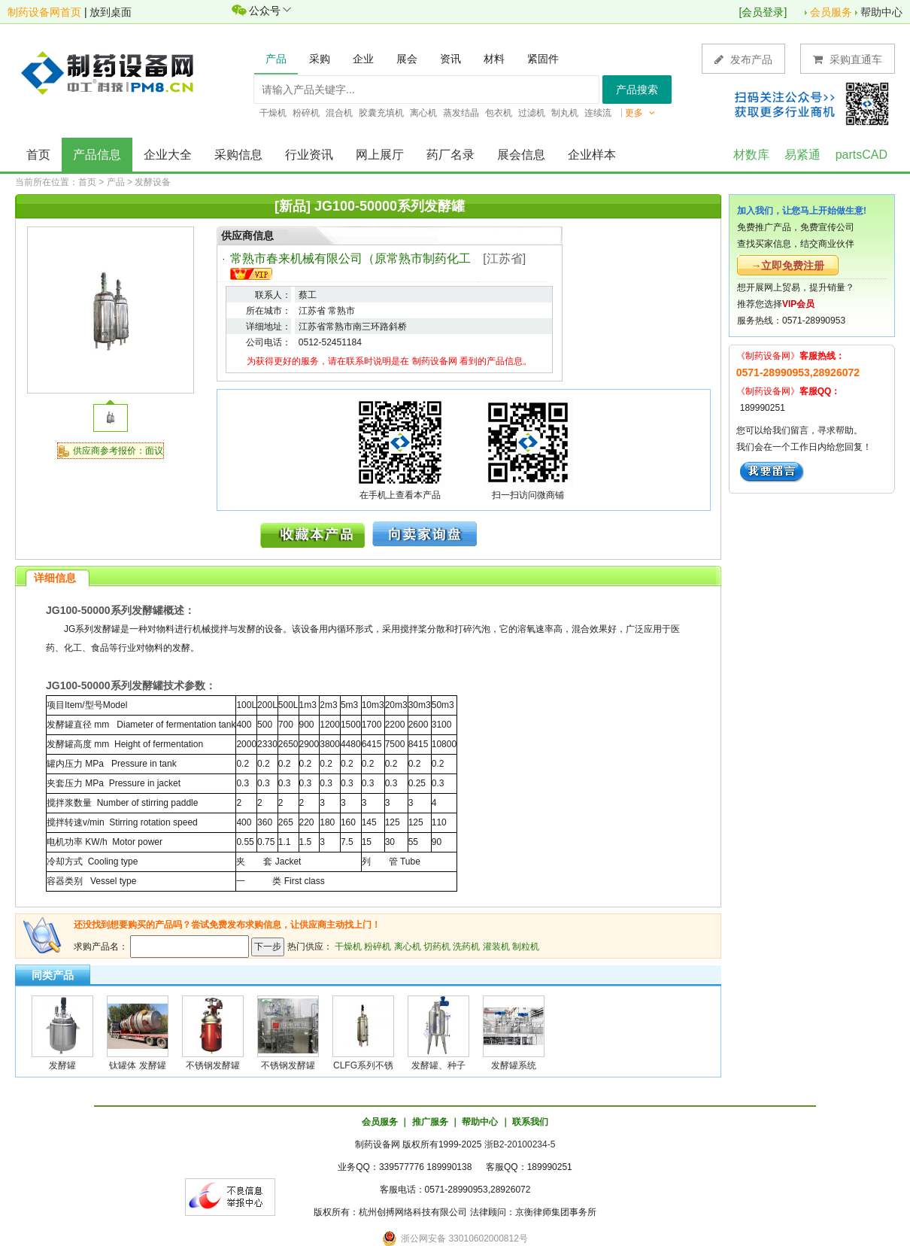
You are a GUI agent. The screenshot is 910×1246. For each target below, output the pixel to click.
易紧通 (802, 154)
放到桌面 (110, 12)
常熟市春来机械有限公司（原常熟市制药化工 (350, 258)
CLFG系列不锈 (363, 1065)
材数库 (751, 154)
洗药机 (466, 946)
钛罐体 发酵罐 (137, 1065)
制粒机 (525, 946)
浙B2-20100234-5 (520, 1144)
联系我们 (530, 1122)
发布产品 (743, 59)
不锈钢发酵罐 (213, 1065)
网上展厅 (380, 154)
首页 (38, 154)
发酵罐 (62, 1065)
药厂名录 (450, 154)
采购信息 (238, 154)
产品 (116, 182)
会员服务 (831, 12)
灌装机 (496, 946)
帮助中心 (881, 12)
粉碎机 (377, 946)
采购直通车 (847, 59)
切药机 (436, 946)
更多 (640, 113)
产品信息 (97, 154)
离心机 (407, 946)
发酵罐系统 (513, 1065)
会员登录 (763, 12)
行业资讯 (309, 154)
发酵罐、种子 (438, 1065)
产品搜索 (637, 90)
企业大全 (168, 154)
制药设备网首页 (44, 12)
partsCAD (861, 154)
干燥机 (348, 946)
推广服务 (430, 1122)
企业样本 (592, 154)
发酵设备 (153, 182)
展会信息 (521, 154)
